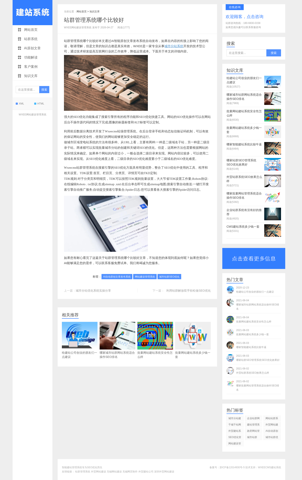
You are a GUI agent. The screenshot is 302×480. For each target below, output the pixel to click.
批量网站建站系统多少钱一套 (193, 340)
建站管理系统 (253, 425)
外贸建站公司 (146, 471)
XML (20, 103)
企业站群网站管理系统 (253, 419)
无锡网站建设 (114, 471)
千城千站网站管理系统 (234, 425)
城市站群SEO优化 (169, 276)
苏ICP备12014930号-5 (232, 467)
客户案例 (28, 66)
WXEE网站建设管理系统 (32, 114)
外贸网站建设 (98, 471)
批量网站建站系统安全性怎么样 (155, 340)
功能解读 (28, 57)
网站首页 (28, 29)
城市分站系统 (173, 46)
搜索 (44, 89)
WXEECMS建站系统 (269, 467)
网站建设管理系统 (145, 276)
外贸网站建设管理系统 (272, 425)
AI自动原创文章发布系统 (117, 276)
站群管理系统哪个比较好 (94, 20)
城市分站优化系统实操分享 (93, 290)
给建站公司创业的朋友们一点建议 (80, 340)
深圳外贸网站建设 (164, 471)
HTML (39, 103)
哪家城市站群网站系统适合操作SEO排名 (117, 340)
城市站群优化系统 (272, 438)
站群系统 (28, 39)
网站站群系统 (272, 419)
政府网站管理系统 (253, 431)
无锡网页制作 (130, 471)
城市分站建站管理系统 (234, 419)
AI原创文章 (29, 48)
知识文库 (28, 76)
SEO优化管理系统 (234, 438)
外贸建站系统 (234, 431)
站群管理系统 (82, 471)
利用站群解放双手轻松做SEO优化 (188, 290)
